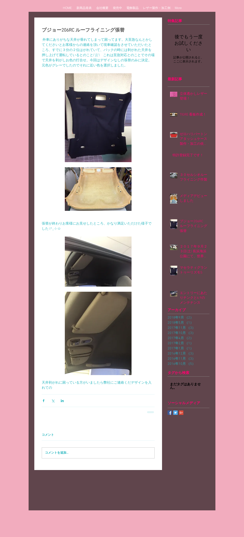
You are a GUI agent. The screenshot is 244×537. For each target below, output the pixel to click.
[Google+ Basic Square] (181, 412)
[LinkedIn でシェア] (62, 400)
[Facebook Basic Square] (170, 412)
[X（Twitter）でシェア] (53, 400)
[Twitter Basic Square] (175, 412)
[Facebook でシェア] (43, 400)
